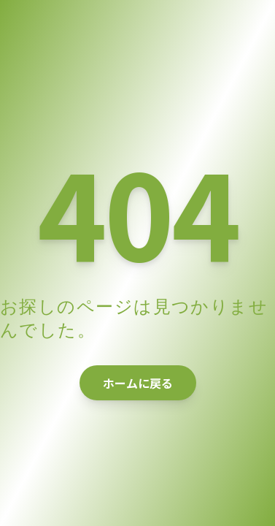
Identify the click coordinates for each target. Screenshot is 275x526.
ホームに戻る (138, 383)
